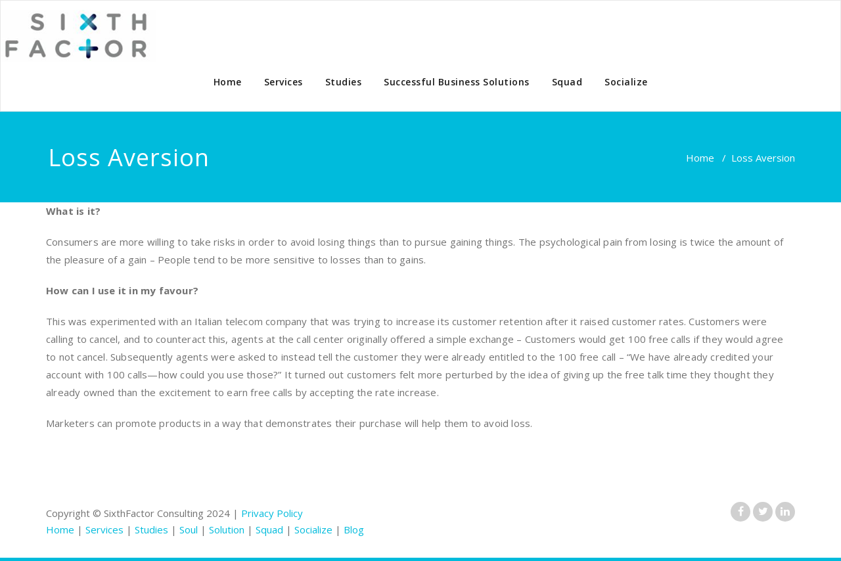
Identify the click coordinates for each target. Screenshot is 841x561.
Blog (354, 529)
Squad (567, 82)
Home (228, 82)
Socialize (626, 82)
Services (283, 82)
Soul (188, 529)
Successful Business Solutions (457, 82)
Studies (343, 82)
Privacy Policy (272, 513)
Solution (226, 529)
